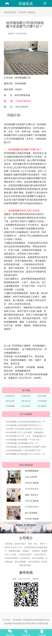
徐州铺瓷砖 (40, 619)
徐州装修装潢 (18, 623)
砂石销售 (26, 406)
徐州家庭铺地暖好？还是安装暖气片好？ (24, 450)
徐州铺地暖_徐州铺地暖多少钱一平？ (23, 443)
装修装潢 (25, 3)
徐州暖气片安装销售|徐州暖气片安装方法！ (26, 428)
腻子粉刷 (11, 401)
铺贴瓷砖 (26, 395)
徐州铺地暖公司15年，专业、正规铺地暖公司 (26, 436)
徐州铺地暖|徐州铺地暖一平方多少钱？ (24, 439)
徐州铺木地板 (42, 623)
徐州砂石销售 (30, 623)
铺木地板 (43, 395)
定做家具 (43, 406)
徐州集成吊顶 (29, 619)
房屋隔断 (11, 406)
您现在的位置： (11, 12)
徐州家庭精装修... (32, 488)
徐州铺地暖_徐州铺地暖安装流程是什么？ (25, 425)
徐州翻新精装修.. (32, 506)
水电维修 (43, 401)
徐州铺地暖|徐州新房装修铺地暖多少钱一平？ (27, 421)
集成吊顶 (26, 401)
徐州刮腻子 (18, 619)
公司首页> (22, 12)
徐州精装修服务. (32, 470)
